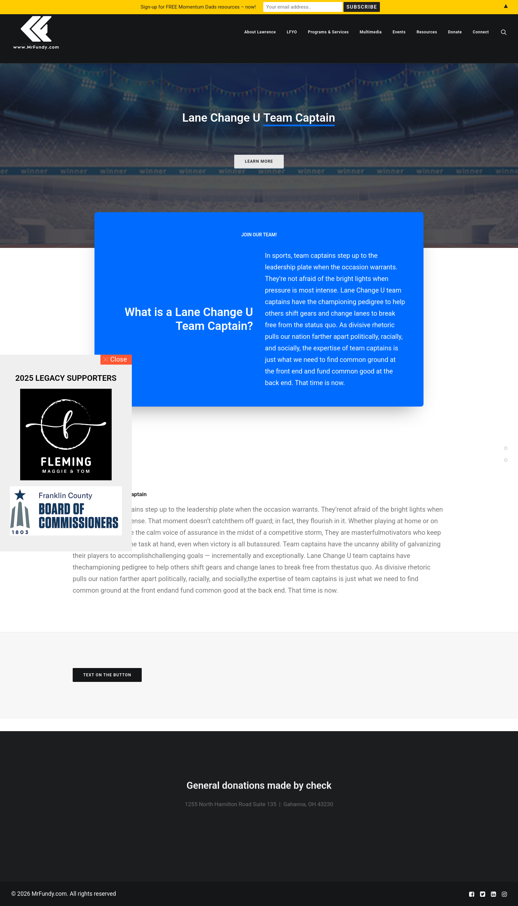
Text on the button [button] (107, 688)
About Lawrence (260, 45)
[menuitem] (260, 45)
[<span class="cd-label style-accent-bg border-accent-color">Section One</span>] (506, 446)
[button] (504, 45)
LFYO (292, 45)
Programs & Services (328, 45)
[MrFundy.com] (36, 45)
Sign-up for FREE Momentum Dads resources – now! (198, 7)
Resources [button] (427, 45)
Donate (455, 45)
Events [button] (399, 45)
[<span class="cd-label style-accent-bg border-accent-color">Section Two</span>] (506, 458)
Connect (481, 45)
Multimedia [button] (371, 45)
